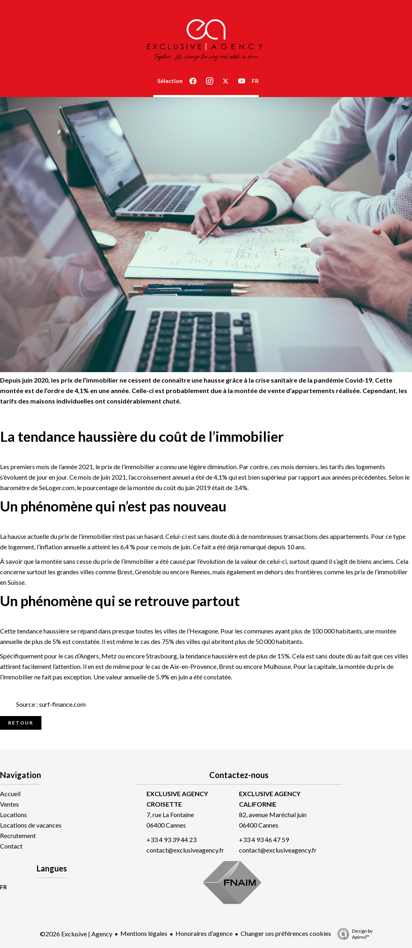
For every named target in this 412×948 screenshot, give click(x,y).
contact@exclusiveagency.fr (185, 850)
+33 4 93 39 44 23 (171, 839)
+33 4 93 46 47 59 (264, 839)
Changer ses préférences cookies (286, 933)
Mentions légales (143, 933)
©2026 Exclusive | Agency (76, 934)
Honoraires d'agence (204, 933)
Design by (353, 934)
